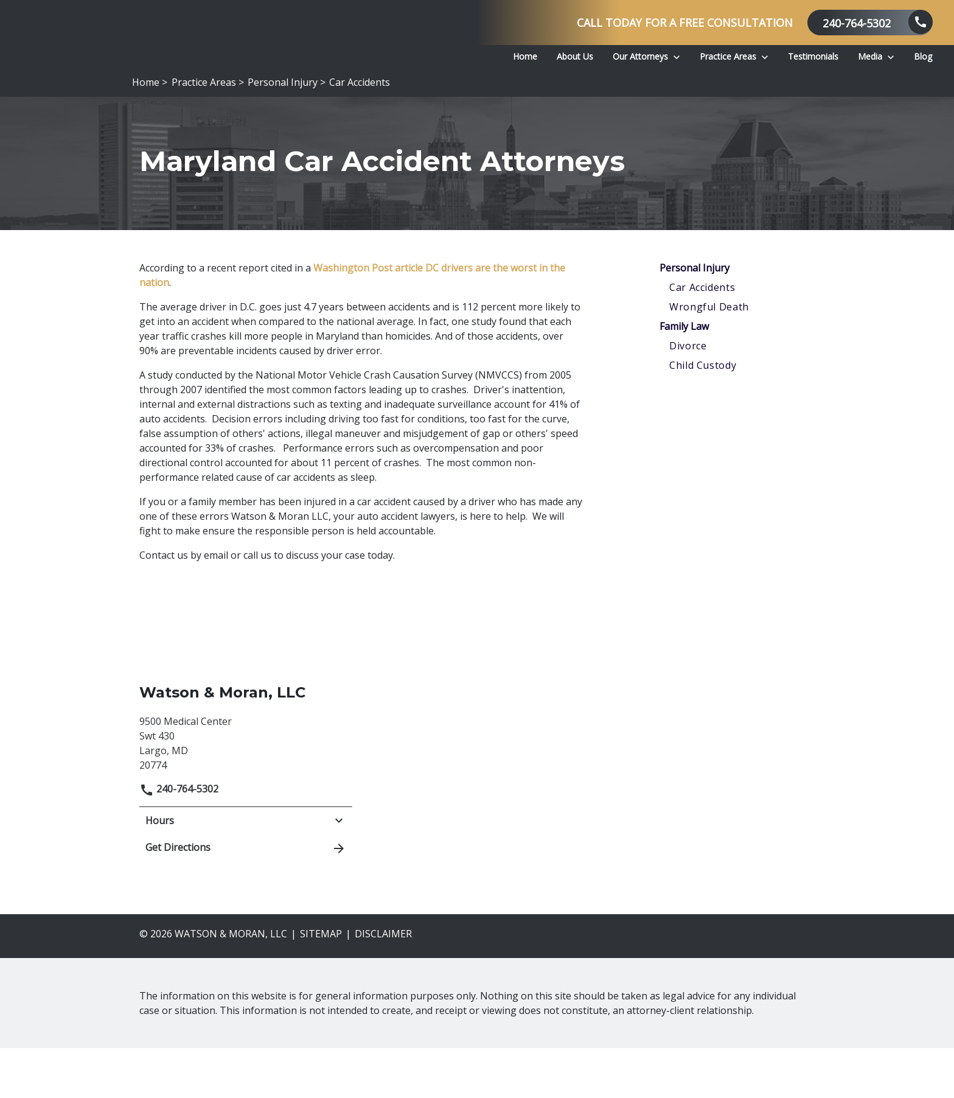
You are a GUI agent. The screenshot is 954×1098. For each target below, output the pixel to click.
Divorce (687, 395)
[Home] (525, 56)
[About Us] (575, 56)
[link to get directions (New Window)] (245, 791)
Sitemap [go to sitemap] (321, 983)
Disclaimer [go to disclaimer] (383, 983)
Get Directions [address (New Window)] (245, 898)
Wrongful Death (709, 356)
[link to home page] (188, 59)
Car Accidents (702, 337)
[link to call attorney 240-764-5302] (870, 22)
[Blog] (923, 56)
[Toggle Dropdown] (676, 56)
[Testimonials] (813, 56)
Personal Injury (694, 317)
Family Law (684, 376)
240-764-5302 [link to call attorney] (178, 838)
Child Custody (702, 415)
